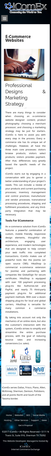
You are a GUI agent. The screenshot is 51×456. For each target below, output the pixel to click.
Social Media (39, 415)
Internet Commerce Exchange (25, 449)
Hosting (7, 420)
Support (35, 420)
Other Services (21, 420)
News (44, 420)
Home (9, 415)
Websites (19, 415)
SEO (28, 415)
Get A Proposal (25, 425)
